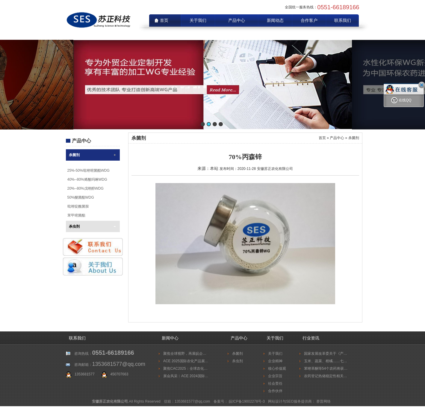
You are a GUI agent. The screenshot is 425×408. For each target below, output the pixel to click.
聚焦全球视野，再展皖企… (184, 353)
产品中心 (236, 20)
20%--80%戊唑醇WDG (85, 188)
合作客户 (309, 20)
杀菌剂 (74, 155)
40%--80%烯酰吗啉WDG (87, 179)
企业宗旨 (275, 376)
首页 (322, 138)
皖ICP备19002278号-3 (247, 401)
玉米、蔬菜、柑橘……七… (325, 361)
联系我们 (342, 20)
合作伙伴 (275, 391)
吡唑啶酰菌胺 (78, 206)
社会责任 (275, 383)
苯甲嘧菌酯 (76, 215)
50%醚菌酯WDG (80, 197)
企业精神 (275, 361)
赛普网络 (323, 401)
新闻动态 (275, 20)
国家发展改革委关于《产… (325, 353)
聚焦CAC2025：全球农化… (185, 368)
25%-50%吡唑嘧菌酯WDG (88, 170)
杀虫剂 (74, 226)
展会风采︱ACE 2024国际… (185, 376)
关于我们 (198, 20)
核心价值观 (277, 368)
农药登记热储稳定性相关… (325, 376)
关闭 (421, 85)
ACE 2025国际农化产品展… (185, 361)
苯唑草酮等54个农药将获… (325, 368)
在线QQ (401, 101)
